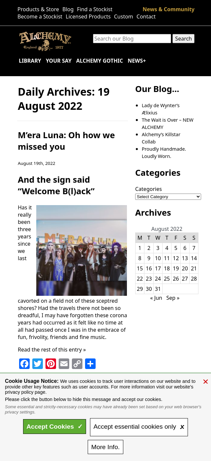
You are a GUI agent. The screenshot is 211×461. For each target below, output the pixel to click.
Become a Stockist (39, 16)
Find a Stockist (95, 9)
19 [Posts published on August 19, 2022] (176, 268)
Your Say (59, 60)
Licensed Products (88, 16)
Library (30, 60)
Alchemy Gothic (99, 60)
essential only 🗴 (139, 426)
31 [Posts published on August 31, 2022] (158, 288)
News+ (137, 60)
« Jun (156, 297)
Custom (123, 16)
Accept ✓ (54, 426)
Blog (68, 9)
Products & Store (38, 9)
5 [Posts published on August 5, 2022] (175, 248)
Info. (105, 447)
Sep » (173, 297)
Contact (146, 16)
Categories (148, 189)
